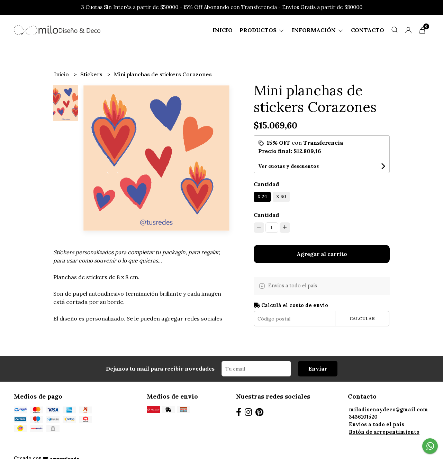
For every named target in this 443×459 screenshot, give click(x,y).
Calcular (362, 319)
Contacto (367, 30)
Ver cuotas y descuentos (288, 166)
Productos (262, 30)
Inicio (223, 30)
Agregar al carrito (322, 253)
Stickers (92, 74)
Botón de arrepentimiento (384, 432)
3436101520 (363, 417)
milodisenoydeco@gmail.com (388, 410)
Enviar (317, 368)
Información (318, 30)
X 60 (281, 197)
